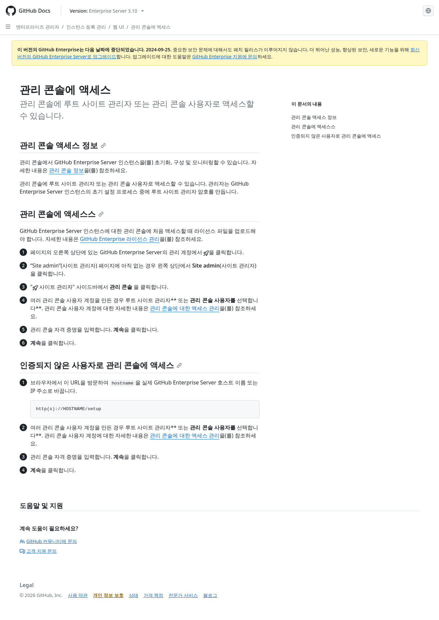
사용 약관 (78, 595)
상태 (133, 595)
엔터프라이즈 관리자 (37, 27)
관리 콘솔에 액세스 (151, 27)
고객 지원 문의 (38, 551)
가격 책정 (154, 595)
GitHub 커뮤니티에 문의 (48, 541)
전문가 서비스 (183, 595)
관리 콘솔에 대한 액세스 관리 (185, 308)
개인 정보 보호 (108, 595)
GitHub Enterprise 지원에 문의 (224, 56)
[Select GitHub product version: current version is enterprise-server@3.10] (107, 11)
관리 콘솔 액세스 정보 (63, 145)
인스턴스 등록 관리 (86, 27)
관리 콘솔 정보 (66, 170)
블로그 (210, 595)
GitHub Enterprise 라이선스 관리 (120, 239)
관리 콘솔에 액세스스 (62, 213)
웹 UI (118, 27)
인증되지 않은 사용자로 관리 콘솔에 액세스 (101, 364)
